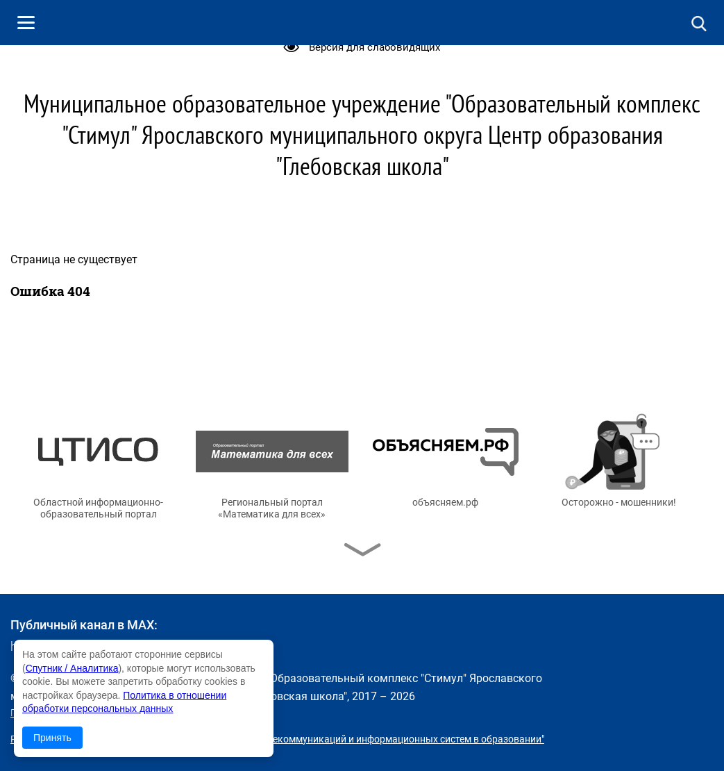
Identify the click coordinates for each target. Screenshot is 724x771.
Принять (52, 737)
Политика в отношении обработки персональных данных (140, 712)
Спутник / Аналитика (72, 668)
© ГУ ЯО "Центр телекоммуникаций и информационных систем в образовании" (365, 739)
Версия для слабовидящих (374, 47)
